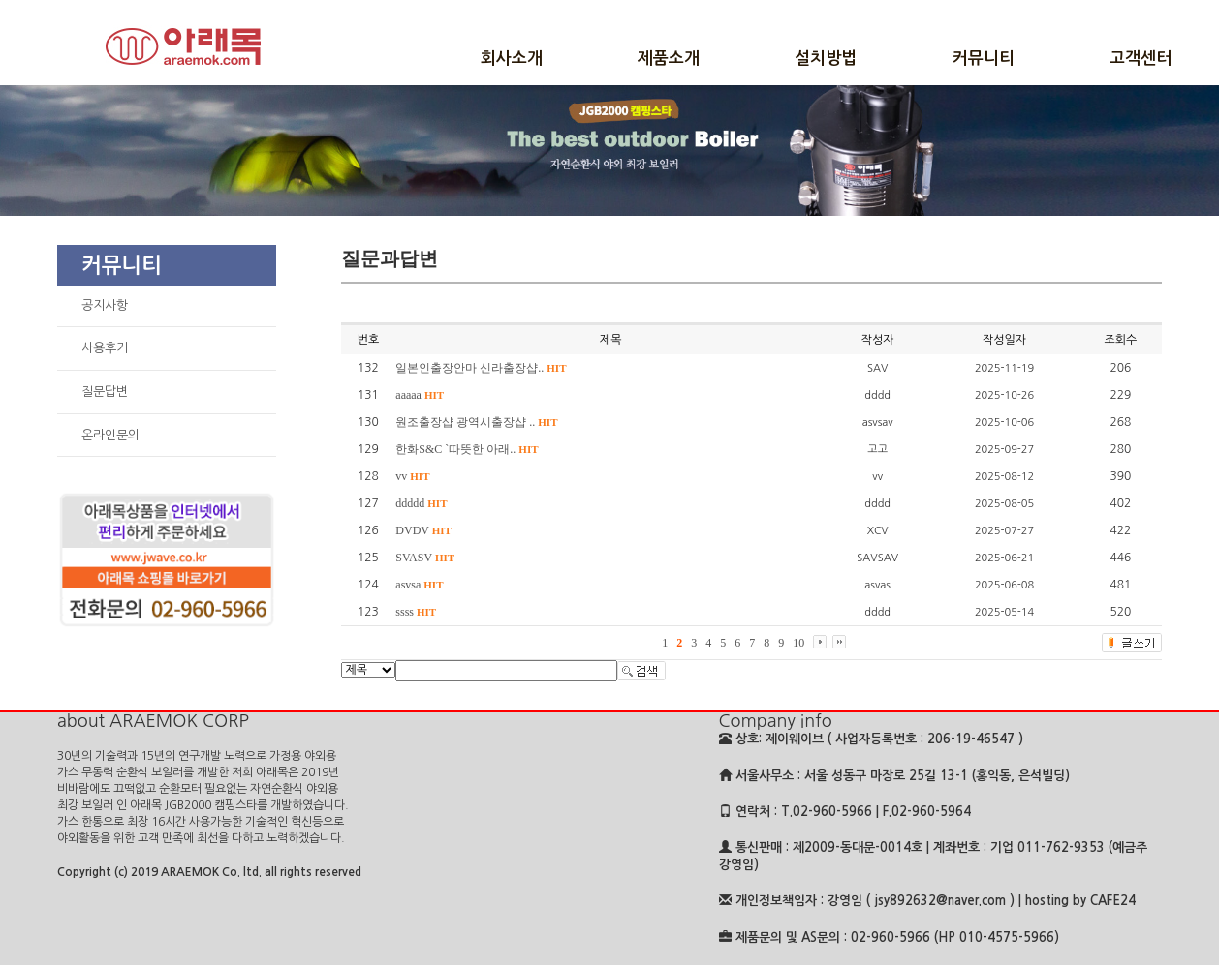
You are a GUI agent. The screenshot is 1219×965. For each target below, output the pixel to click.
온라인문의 (110, 435)
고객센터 (1141, 58)
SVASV (424, 557)
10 (798, 642)
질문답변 (104, 391)
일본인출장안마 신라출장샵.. (480, 368)
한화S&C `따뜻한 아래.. (466, 449)
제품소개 (669, 58)
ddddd (421, 503)
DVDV (423, 530)
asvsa (419, 584)
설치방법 (826, 58)
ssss (415, 611)
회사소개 (512, 58)
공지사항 (104, 305)
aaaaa (419, 395)
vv (412, 476)
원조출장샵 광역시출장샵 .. (476, 422)
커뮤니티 (984, 58)
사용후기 (104, 348)
